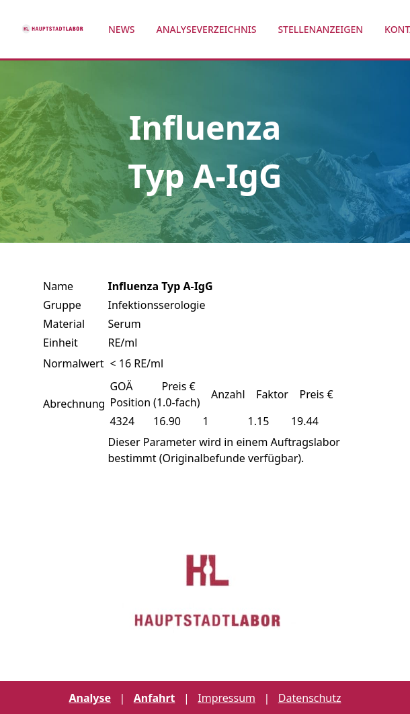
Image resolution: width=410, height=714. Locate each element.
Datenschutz (309, 697)
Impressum (226, 697)
